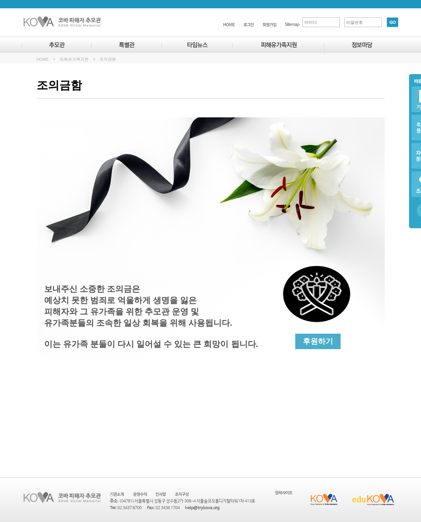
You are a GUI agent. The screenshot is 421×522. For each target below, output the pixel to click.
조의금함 (108, 59)
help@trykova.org (202, 508)
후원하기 (318, 341)
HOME (43, 59)
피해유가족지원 (74, 59)
